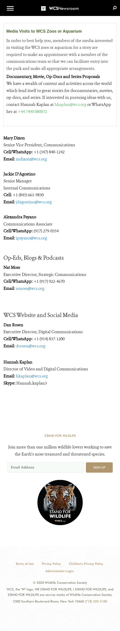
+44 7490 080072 (32, 111)
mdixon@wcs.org (31, 159)
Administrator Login (59, 571)
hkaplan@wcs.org (70, 104)
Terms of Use (25, 564)
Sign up (99, 467)
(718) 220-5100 (96, 601)
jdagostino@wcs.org (34, 202)
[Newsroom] (60, 5)
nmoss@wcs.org (30, 288)
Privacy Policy (51, 564)
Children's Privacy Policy (86, 564)
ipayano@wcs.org (31, 238)
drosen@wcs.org (30, 346)
